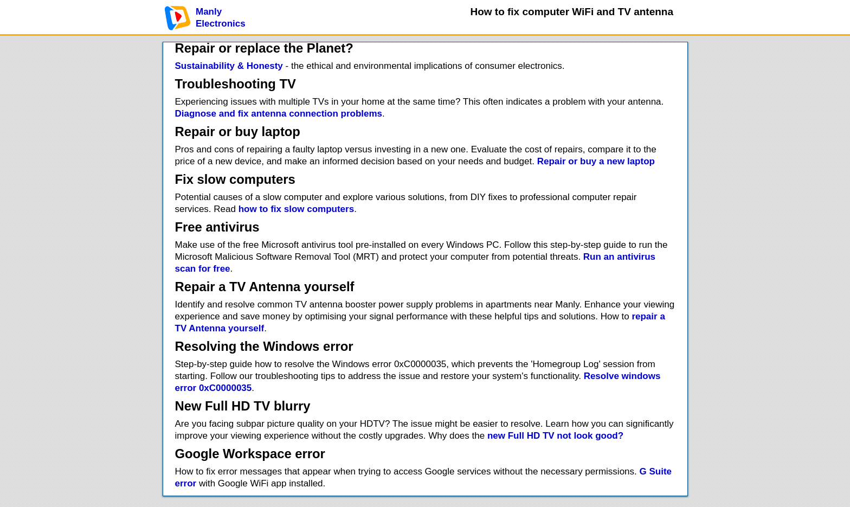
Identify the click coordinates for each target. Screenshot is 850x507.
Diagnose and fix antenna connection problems (279, 113)
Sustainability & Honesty (229, 66)
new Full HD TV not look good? (555, 436)
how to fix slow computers (296, 209)
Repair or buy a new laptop (596, 161)
